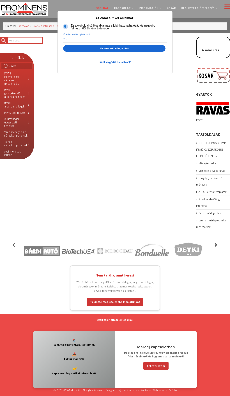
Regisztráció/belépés (198, 8)
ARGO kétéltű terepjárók (213, 192)
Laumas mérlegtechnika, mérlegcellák (211, 224)
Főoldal (102, 8)
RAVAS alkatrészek (43, 26)
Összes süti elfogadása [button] (114, 48)
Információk (148, 8)
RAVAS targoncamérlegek (13, 104)
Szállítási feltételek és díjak (115, 320)
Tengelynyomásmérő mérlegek (209, 181)
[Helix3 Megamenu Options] (226, 8)
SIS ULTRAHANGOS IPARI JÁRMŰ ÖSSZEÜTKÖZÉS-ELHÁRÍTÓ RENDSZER (211, 149)
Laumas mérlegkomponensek (15, 143)
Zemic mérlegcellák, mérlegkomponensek (15, 133)
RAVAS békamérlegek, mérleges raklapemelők (11, 78)
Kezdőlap (24, 26)
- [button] (66, 39)
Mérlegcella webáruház (212, 170)
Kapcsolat (122, 8)
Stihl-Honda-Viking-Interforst (208, 202)
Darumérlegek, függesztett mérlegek (11, 122)
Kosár (171, 8)
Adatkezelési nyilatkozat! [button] (78, 34)
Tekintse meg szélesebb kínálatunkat (115, 302)
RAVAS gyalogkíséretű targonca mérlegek (14, 93)
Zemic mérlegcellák (210, 213)
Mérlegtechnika (207, 163)
